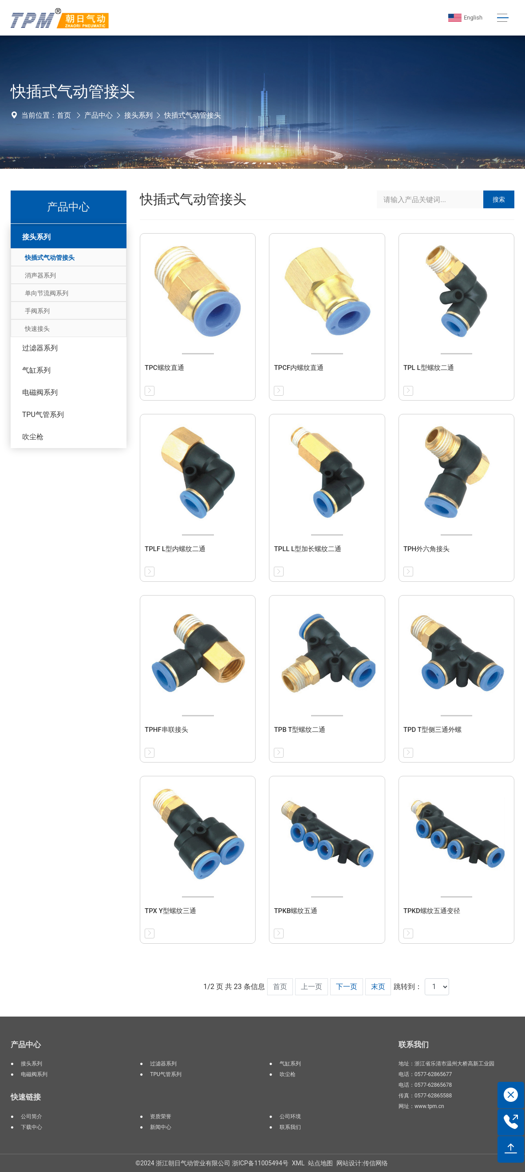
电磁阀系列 (40, 392)
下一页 (346, 986)
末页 (378, 986)
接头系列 (138, 115)
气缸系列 (36, 370)
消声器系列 (40, 275)
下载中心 (31, 1127)
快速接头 (37, 328)
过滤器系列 (40, 348)
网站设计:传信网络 (361, 1163)
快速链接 (26, 1097)
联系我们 (290, 1127)
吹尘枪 (32, 437)
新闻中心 (160, 1127)
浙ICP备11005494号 (260, 1163)
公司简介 (31, 1116)
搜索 (499, 199)
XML (298, 1163)
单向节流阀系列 (46, 293)
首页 (64, 115)
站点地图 (320, 1163)
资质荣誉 (160, 1116)
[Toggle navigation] (501, 18)
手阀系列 (37, 310)
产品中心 (98, 115)
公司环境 (290, 1116)
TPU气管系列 (43, 414)
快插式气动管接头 (192, 115)
